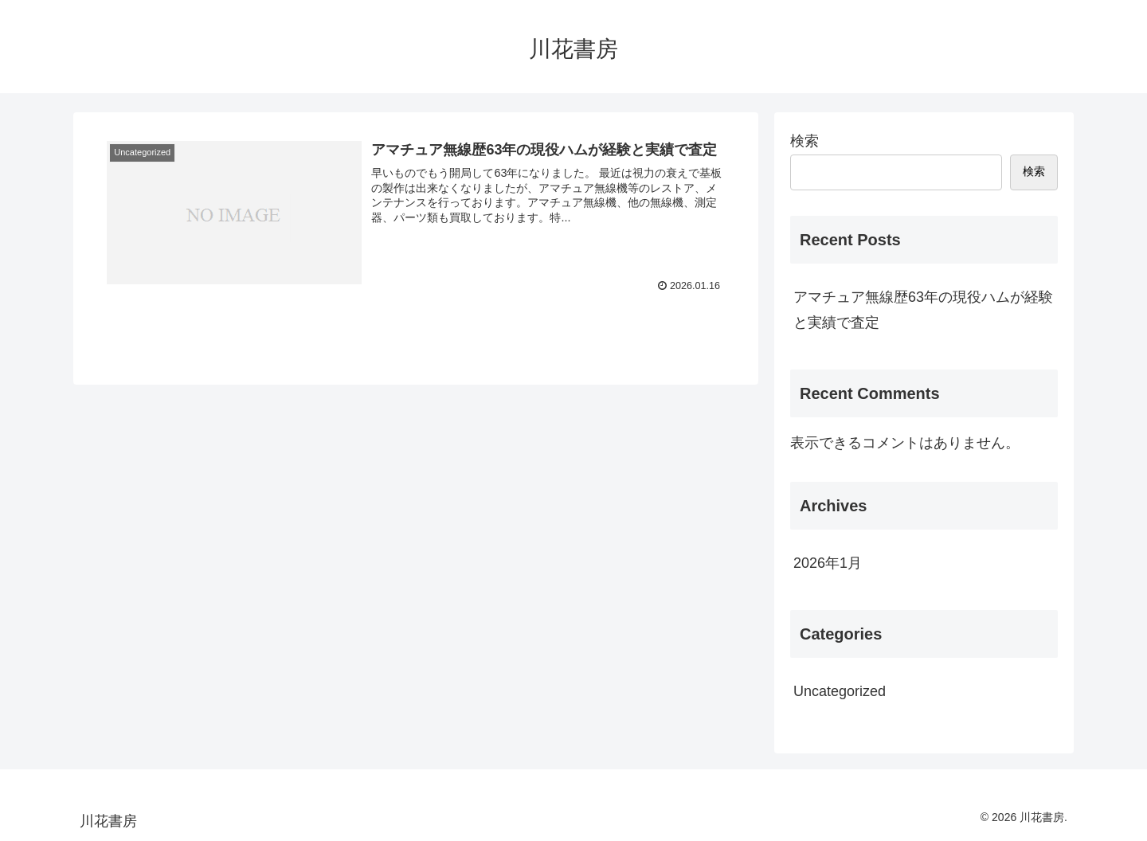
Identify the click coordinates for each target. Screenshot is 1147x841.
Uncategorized (839, 691)
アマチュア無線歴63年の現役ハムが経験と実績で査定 (923, 310)
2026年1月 (827, 563)
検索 (804, 141)
